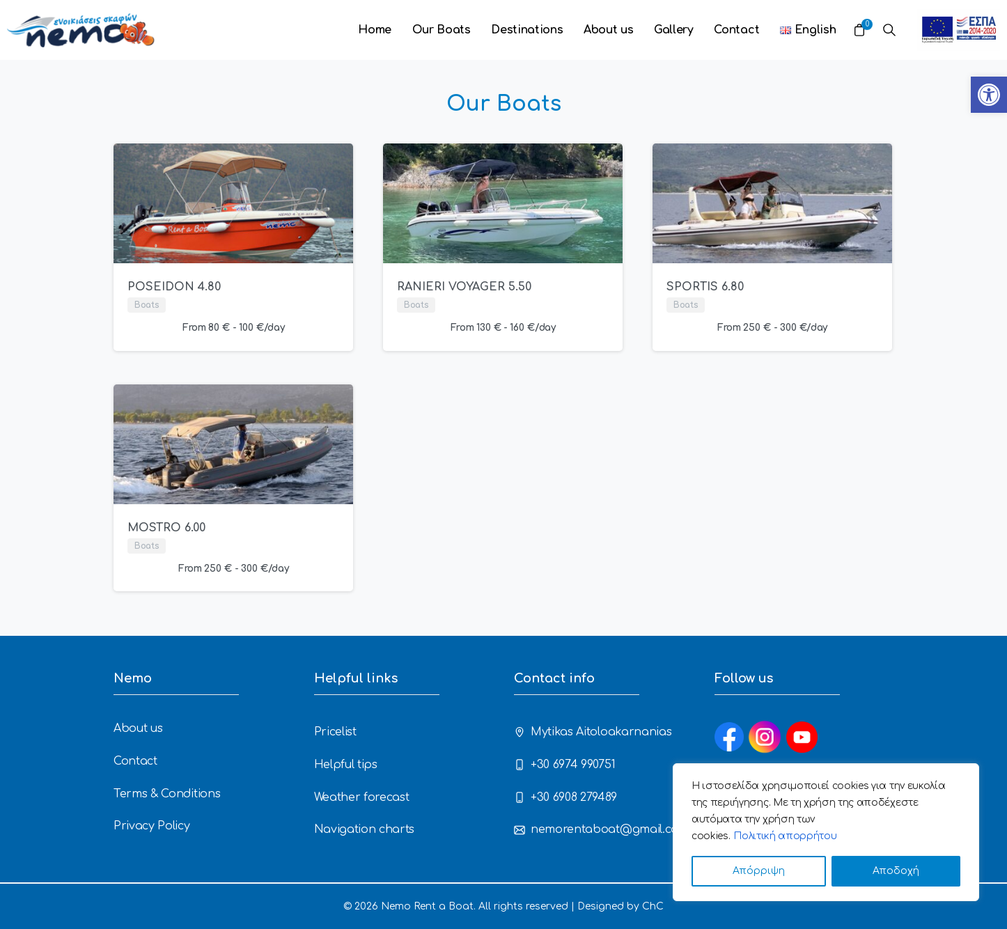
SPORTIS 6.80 (705, 287)
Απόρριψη (759, 871)
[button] (989, 95)
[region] (826, 832)
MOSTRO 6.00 (166, 528)
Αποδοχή (896, 871)
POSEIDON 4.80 (174, 287)
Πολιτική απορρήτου (784, 836)
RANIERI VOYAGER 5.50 (464, 287)
